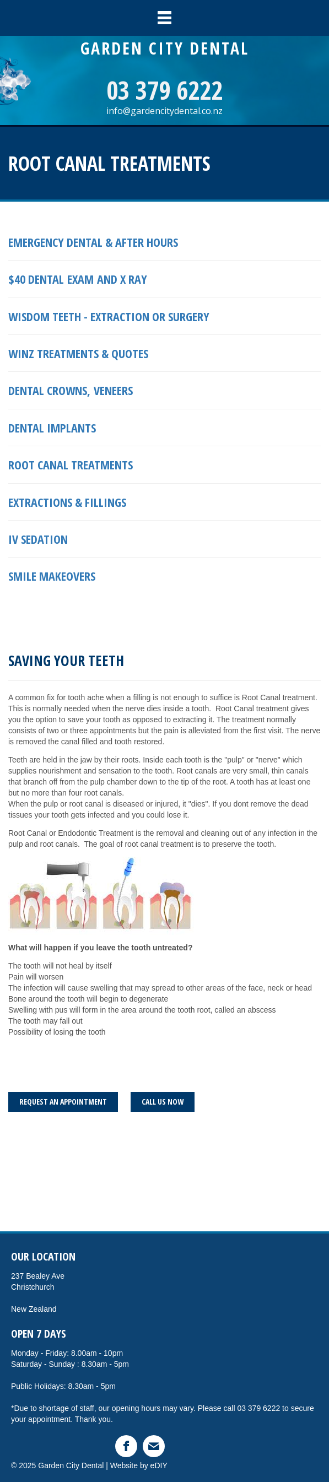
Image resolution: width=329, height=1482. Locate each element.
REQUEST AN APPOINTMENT (63, 1101)
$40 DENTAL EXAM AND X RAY (77, 279)
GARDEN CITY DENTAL (164, 48)
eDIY (159, 1465)
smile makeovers (51, 575)
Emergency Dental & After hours (93, 242)
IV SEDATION (38, 539)
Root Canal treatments (70, 464)
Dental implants (52, 427)
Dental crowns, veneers (70, 390)
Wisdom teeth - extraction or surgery (110, 316)
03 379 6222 (164, 90)
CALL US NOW (163, 1101)
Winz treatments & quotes (78, 353)
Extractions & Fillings (67, 502)
